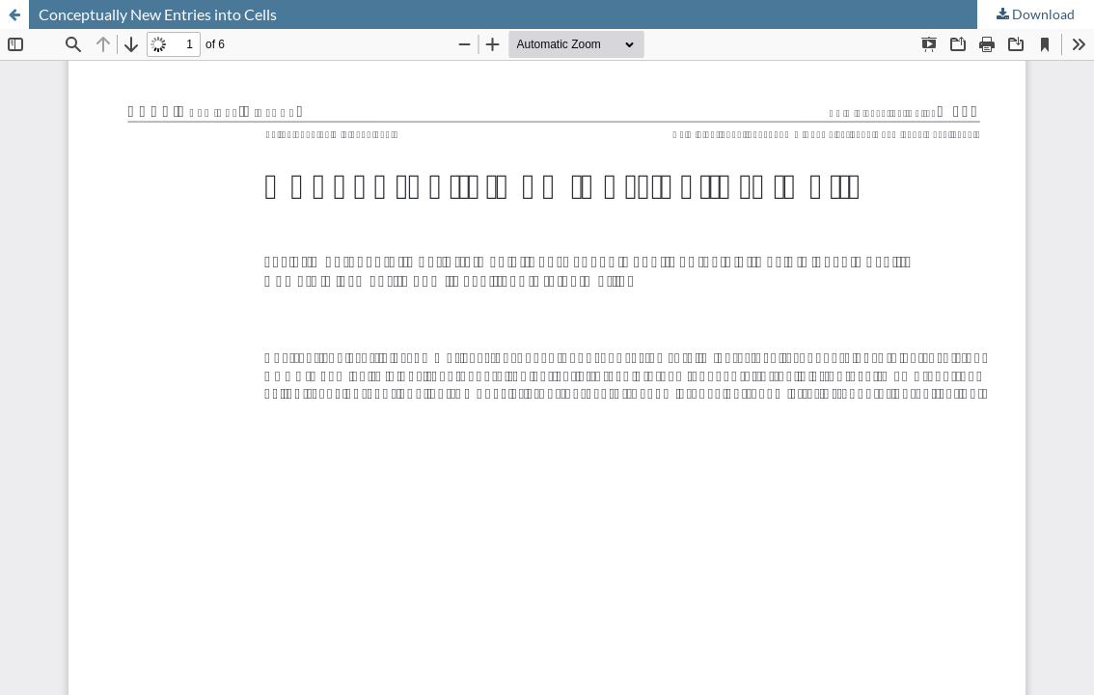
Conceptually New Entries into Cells (158, 14)
